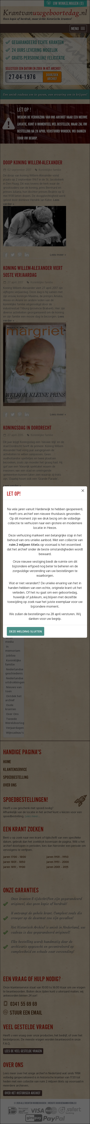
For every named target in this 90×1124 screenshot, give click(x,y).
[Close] (82, 490)
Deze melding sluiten (25, 631)
